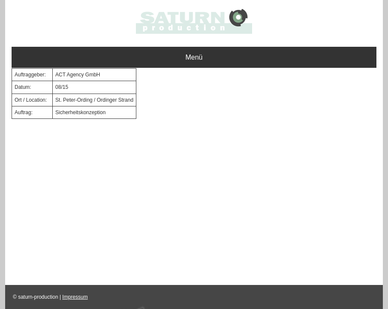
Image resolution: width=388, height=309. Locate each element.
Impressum (74, 297)
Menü (193, 57)
